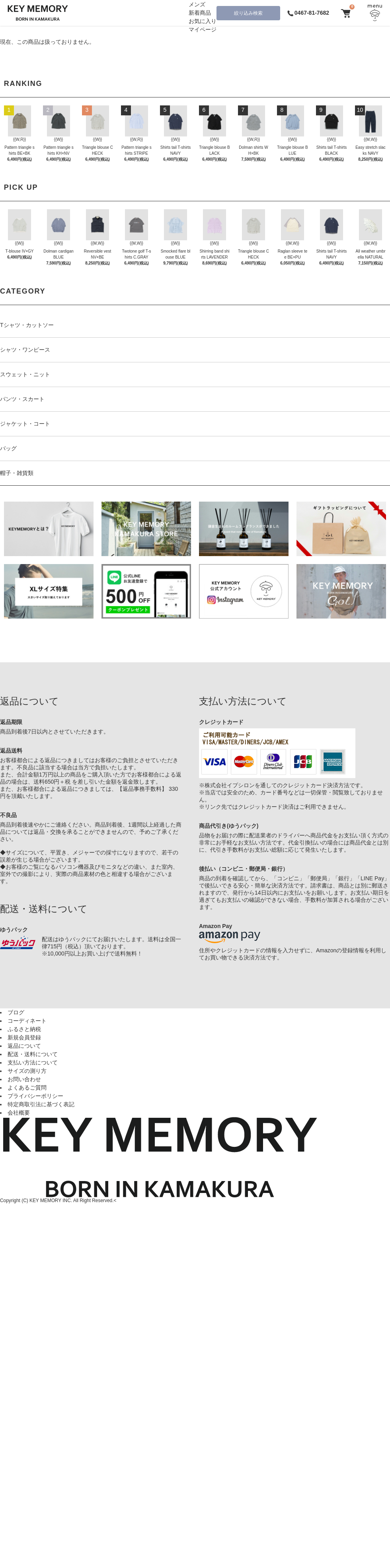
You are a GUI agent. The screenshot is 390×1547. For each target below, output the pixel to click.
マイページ (202, 29)
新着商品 (200, 13)
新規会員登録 (24, 1037)
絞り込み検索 (248, 13)
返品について (24, 1046)
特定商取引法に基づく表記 (41, 1104)
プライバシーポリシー (35, 1096)
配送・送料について (33, 1054)
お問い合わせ (24, 1079)
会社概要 (19, 1112)
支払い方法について (33, 1062)
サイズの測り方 (27, 1071)
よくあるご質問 (27, 1087)
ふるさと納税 (24, 1029)
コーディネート (27, 1021)
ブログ (16, 1012)
